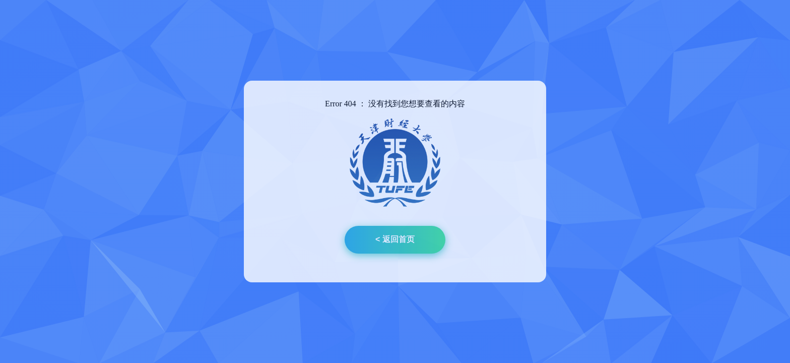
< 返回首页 (395, 239)
